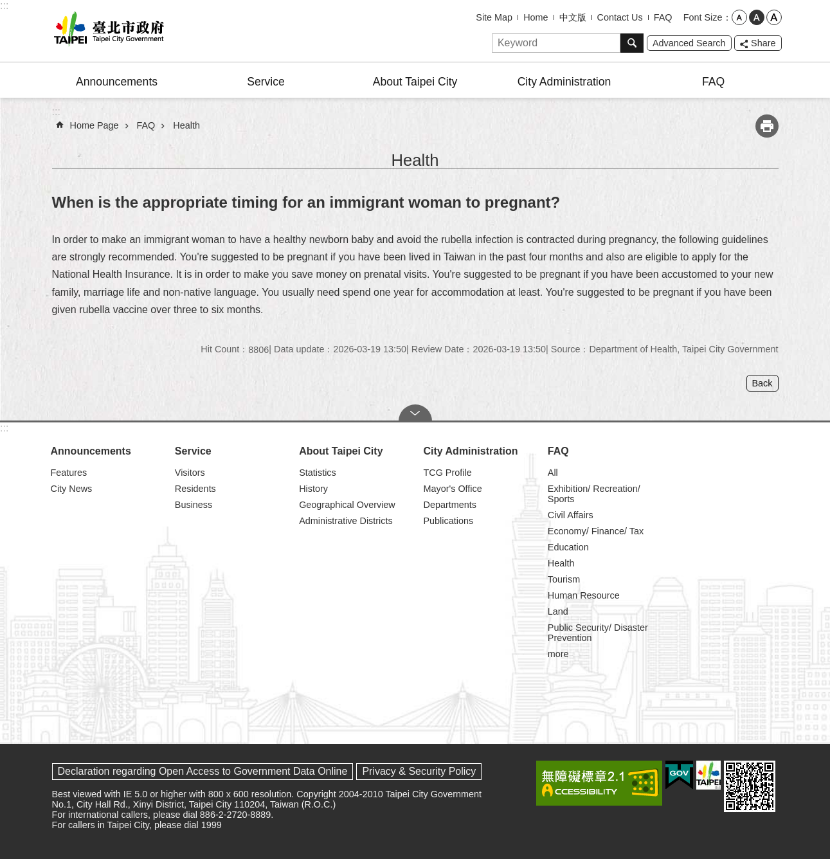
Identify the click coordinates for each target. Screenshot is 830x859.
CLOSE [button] (415, 412)
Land (558, 611)
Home (535, 17)
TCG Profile (447, 472)
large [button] (774, 17)
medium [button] (756, 17)
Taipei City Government (106, 31)
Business (193, 505)
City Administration (564, 81)
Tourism (564, 579)
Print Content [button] (767, 126)
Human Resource (584, 595)
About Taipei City (415, 81)
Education (568, 547)
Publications (448, 521)
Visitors (190, 472)
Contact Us (620, 17)
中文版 (572, 17)
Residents (195, 489)
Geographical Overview (347, 505)
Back (762, 383)
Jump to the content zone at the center (6, 6)
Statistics (317, 472)
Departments (449, 505)
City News (72, 489)
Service (266, 81)
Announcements (117, 81)
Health (186, 125)
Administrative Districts (346, 521)
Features (69, 472)
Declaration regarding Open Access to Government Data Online (203, 771)
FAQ (663, 17)
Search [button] (632, 43)
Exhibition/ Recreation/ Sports (594, 494)
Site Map (494, 17)
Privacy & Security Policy (419, 771)
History (313, 489)
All (553, 472)
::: (4, 5)
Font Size (703, 17)
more (558, 654)
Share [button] (763, 43)
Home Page (94, 125)
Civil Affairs (570, 515)
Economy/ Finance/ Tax (596, 531)
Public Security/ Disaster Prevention (598, 632)
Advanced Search (689, 43)
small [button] (739, 17)
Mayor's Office (452, 489)
